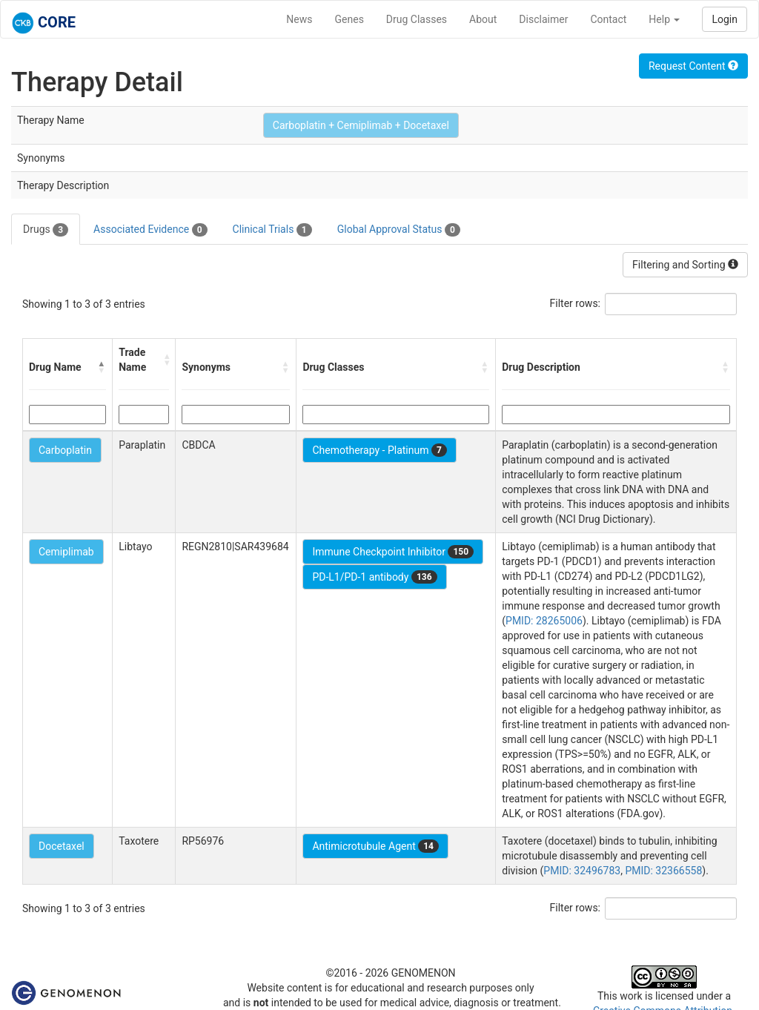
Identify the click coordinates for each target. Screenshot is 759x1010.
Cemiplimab (66, 552)
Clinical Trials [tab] (272, 230)
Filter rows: (575, 303)
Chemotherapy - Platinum (379, 450)
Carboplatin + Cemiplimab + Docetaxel (361, 125)
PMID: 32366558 (663, 871)
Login (725, 19)
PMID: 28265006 (544, 621)
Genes (349, 19)
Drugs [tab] (45, 230)
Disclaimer (543, 19)
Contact (608, 19)
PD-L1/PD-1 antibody (374, 577)
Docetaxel (61, 846)
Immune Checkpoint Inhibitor (393, 551)
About (483, 19)
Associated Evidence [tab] (150, 230)
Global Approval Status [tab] (398, 230)
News (299, 19)
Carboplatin (65, 450)
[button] (101, 367)
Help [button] (664, 19)
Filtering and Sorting (685, 265)
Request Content (693, 66)
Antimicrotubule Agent (375, 846)
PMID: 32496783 (581, 871)
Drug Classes (416, 19)
